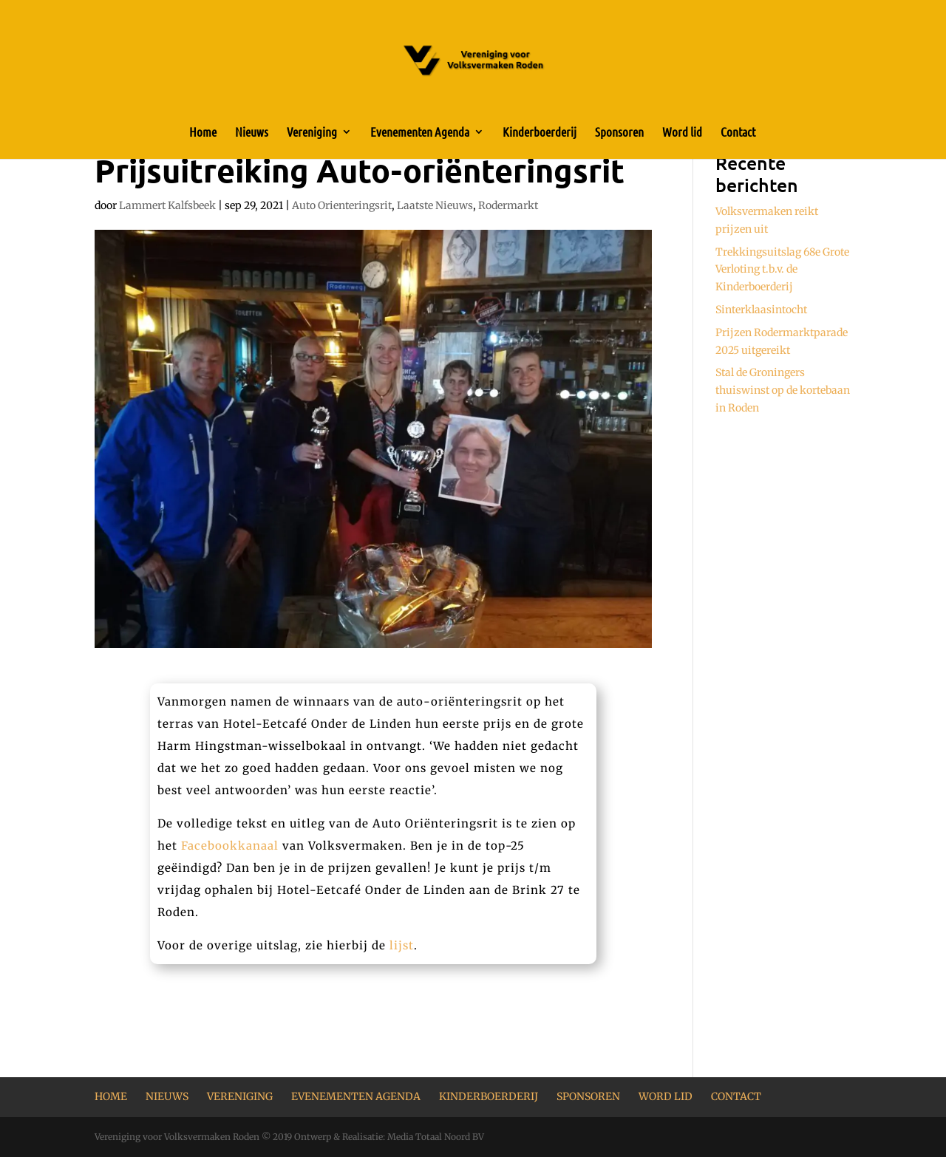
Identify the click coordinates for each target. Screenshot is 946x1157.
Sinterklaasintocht (761, 309)
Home (203, 132)
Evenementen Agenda (419, 132)
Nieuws (251, 132)
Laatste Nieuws (435, 205)
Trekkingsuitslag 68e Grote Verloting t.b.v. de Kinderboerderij (782, 269)
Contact (738, 132)
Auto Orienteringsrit (342, 205)
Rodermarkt (508, 205)
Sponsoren (619, 132)
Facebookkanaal (230, 846)
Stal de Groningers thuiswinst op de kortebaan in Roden (782, 390)
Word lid (682, 132)
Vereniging (312, 132)
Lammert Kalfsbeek (167, 205)
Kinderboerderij (539, 132)
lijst (401, 945)
